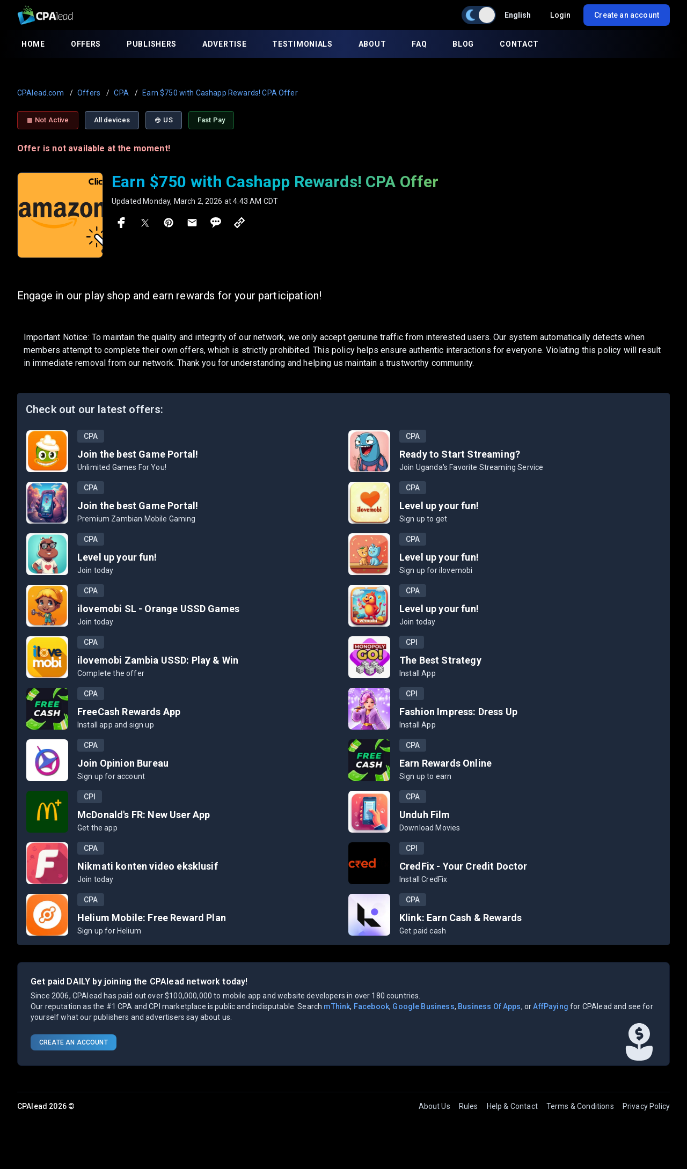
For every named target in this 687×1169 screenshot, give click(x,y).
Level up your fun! (439, 505)
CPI (412, 642)
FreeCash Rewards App (128, 711)
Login (560, 15)
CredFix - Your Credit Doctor (463, 866)
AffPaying (550, 1006)
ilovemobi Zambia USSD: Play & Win (157, 660)
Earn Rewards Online (445, 763)
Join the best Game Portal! (137, 454)
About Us (434, 1106)
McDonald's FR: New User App (143, 814)
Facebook (371, 1006)
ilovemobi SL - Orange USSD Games (158, 608)
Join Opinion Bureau (123, 763)
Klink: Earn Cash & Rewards (460, 917)
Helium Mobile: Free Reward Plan (151, 917)
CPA (91, 436)
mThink (337, 1006)
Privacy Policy (646, 1106)
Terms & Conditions (580, 1106)
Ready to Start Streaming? (459, 454)
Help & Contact (512, 1106)
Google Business (423, 1006)
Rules (468, 1106)
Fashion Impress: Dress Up (458, 711)
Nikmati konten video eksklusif (147, 866)
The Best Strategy (440, 660)
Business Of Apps (489, 1006)
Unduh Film (424, 814)
